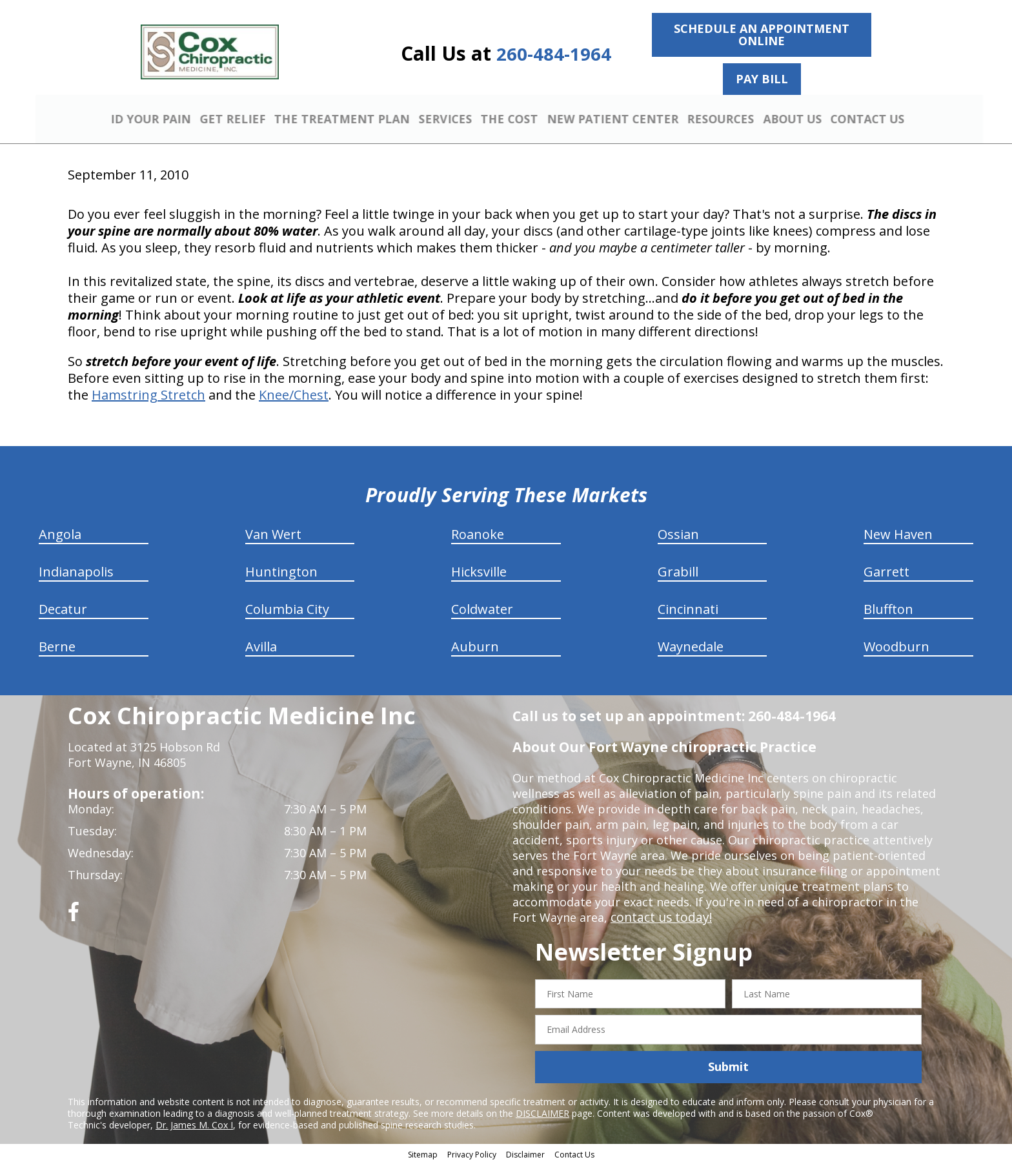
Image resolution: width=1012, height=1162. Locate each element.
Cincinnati (688, 607)
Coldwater (482, 607)
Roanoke (477, 532)
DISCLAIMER (542, 1111)
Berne (57, 644)
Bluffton (888, 607)
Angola (60, 532)
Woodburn (896, 644)
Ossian (678, 532)
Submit (728, 1065)
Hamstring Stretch (148, 393)
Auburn (475, 644)
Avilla (261, 644)
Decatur (63, 607)
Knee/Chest (294, 393)
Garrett (886, 569)
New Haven (898, 532)
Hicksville (479, 569)
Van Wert (273, 532)
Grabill (678, 569)
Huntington (281, 569)
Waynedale (691, 644)
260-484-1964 (553, 54)
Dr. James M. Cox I (194, 1123)
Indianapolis (76, 569)
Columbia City (287, 607)
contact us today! (659, 915)
